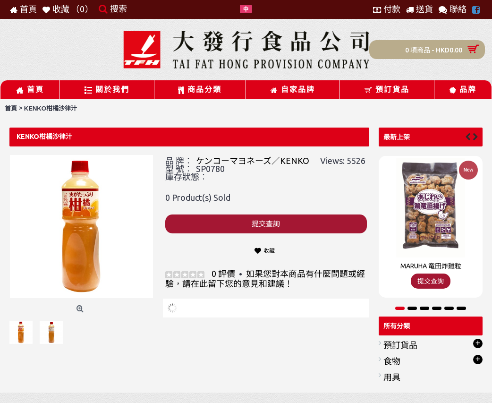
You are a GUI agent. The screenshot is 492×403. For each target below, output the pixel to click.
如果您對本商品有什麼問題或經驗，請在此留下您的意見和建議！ (265, 278)
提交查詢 (266, 224)
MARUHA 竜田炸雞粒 (430, 266)
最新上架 (396, 137)
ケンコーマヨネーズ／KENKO (252, 160)
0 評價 (223, 273)
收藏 (269, 251)
